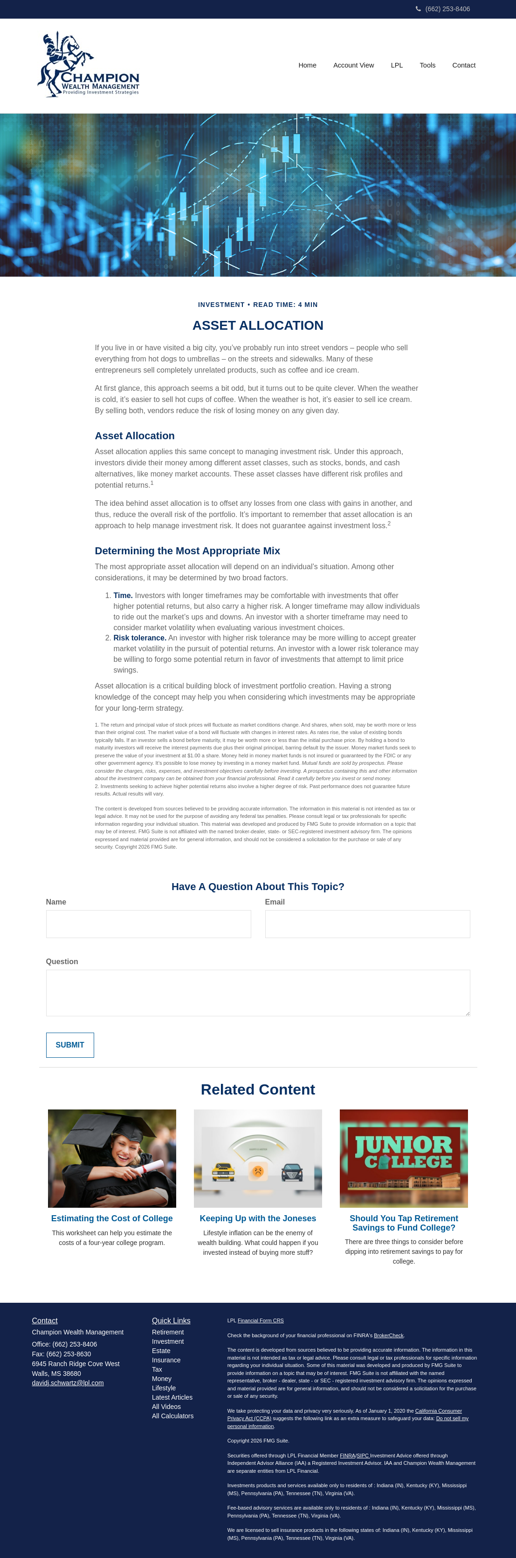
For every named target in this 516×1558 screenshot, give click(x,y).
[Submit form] (70, 1045)
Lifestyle (164, 1388)
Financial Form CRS (261, 1320)
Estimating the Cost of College (112, 1218)
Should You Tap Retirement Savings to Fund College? (404, 1223)
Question (62, 962)
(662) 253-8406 (443, 9)
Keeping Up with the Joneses (258, 1218)
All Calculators (172, 1416)
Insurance (166, 1360)
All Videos (166, 1406)
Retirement (168, 1332)
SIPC (363, 1455)
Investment (168, 1341)
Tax (157, 1369)
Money (162, 1378)
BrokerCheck (389, 1335)
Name (56, 902)
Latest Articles (172, 1397)
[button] (354, 65)
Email (275, 902)
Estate (161, 1350)
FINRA (347, 1455)
